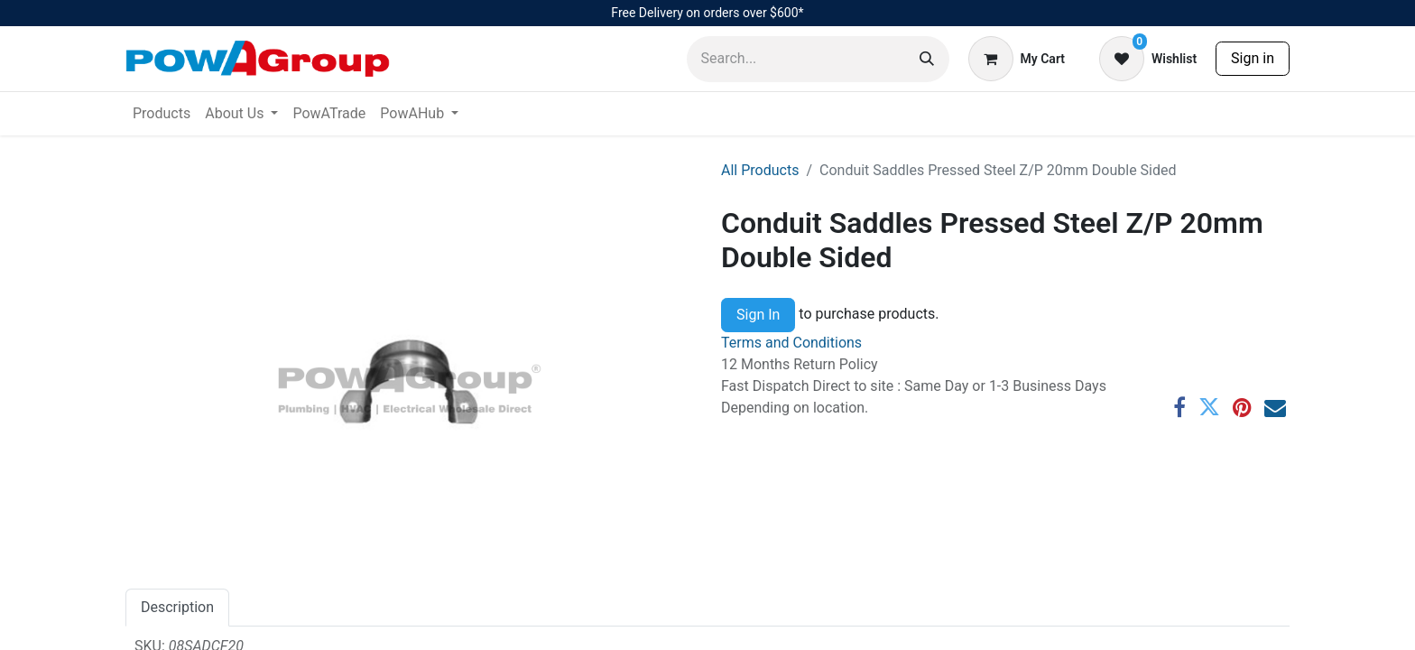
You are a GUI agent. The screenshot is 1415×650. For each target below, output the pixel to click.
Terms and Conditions (791, 342)
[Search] (926, 59)
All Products (760, 170)
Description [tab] (177, 607)
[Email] (1275, 407)
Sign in (1252, 58)
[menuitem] (161, 114)
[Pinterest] (1242, 407)
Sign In (758, 314)
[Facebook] (1179, 407)
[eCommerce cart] (1016, 59)
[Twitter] (1209, 407)
